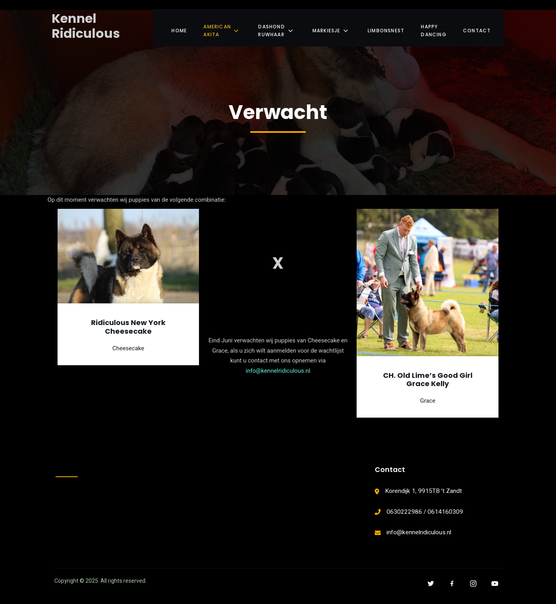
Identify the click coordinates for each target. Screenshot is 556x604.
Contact (484, 27)
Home (172, 27)
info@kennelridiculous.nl (278, 373)
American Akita (216, 27)
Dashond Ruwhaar (275, 27)
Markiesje (332, 27)
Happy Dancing (435, 27)
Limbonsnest (386, 27)
